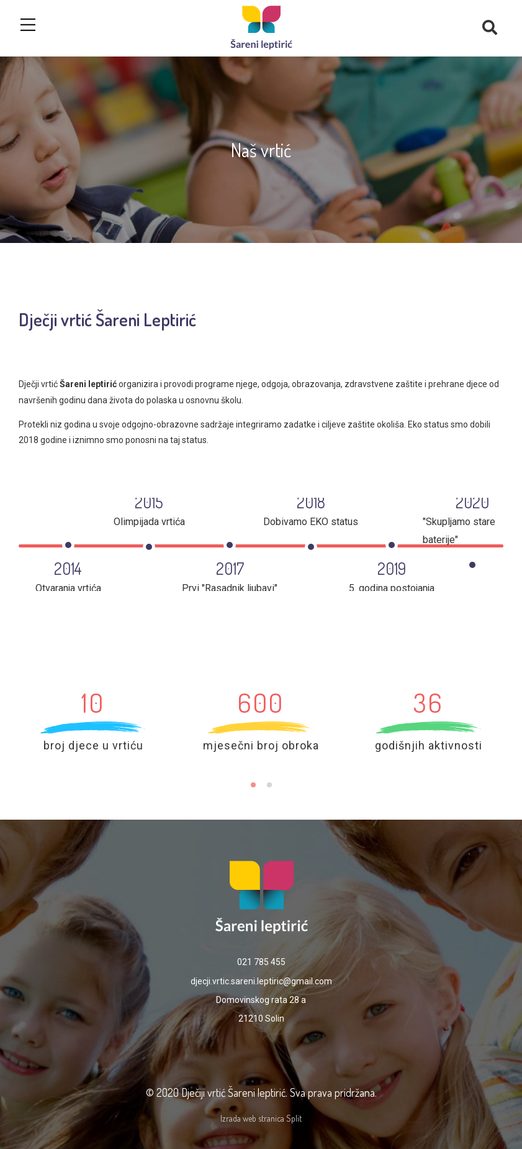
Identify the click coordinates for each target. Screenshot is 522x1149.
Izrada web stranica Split (261, 1118)
